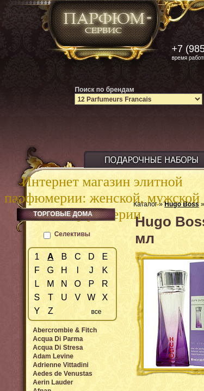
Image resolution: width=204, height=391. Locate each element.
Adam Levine (53, 356)
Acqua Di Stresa (58, 347)
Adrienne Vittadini (60, 365)
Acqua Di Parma (58, 339)
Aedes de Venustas (62, 373)
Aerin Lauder (53, 382)
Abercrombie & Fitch (65, 330)
